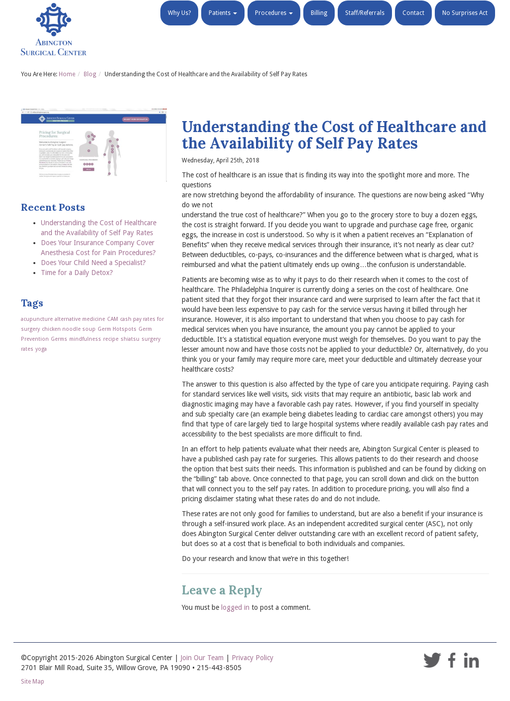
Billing (319, 24)
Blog (90, 74)
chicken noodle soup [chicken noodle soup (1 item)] (69, 329)
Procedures (274, 24)
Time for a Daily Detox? (77, 273)
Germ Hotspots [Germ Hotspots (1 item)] (117, 329)
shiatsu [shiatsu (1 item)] (130, 339)
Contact (413, 24)
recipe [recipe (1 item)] (111, 339)
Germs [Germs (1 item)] (59, 339)
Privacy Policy (252, 658)
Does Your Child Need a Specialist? (93, 263)
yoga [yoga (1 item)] (41, 349)
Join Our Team (202, 658)
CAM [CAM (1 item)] (112, 319)
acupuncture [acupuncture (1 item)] (37, 319)
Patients (223, 24)
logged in (235, 607)
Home (67, 74)
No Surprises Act (465, 24)
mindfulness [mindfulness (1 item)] (85, 339)
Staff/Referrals (364, 24)
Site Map (32, 681)
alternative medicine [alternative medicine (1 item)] (80, 319)
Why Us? (179, 24)
